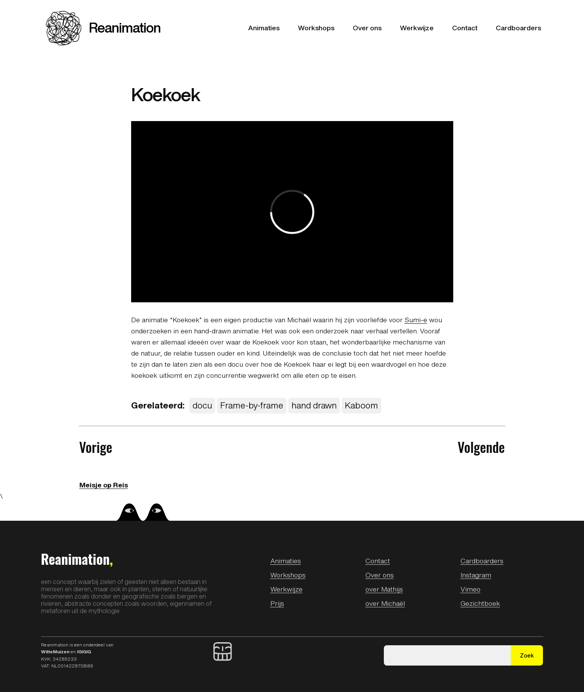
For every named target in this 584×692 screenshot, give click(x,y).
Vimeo (470, 589)
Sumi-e (416, 320)
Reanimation (125, 28)
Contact (377, 561)
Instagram (476, 575)
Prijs (277, 603)
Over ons (379, 575)
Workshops (288, 575)
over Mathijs (384, 589)
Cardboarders (482, 561)
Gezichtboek (480, 603)
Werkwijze (286, 589)
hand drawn (314, 405)
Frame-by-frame (251, 405)
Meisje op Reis (103, 485)
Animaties (285, 561)
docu (202, 405)
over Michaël (385, 603)
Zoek (527, 655)
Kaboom (361, 405)
